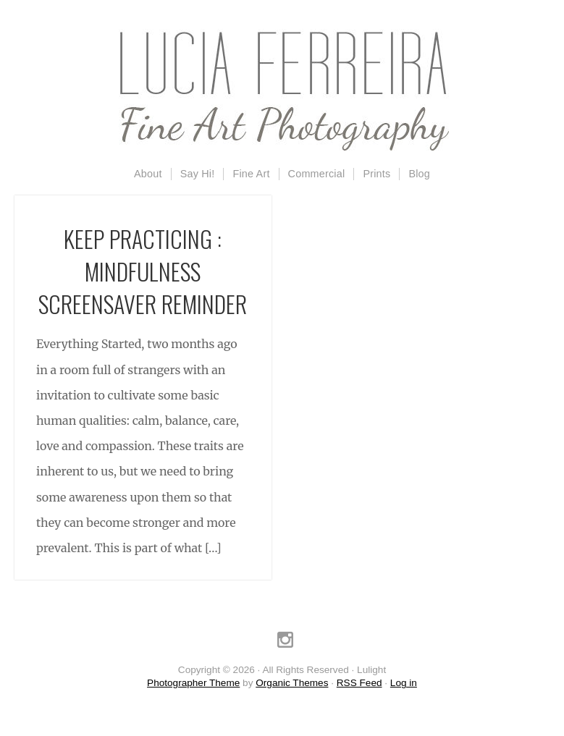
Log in (403, 682)
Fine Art (250, 173)
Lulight (282, 90)
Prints (376, 173)
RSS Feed (359, 682)
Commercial (316, 173)
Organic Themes (292, 682)
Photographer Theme (193, 682)
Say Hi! (197, 173)
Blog (419, 173)
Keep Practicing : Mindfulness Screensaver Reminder (142, 271)
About (148, 173)
